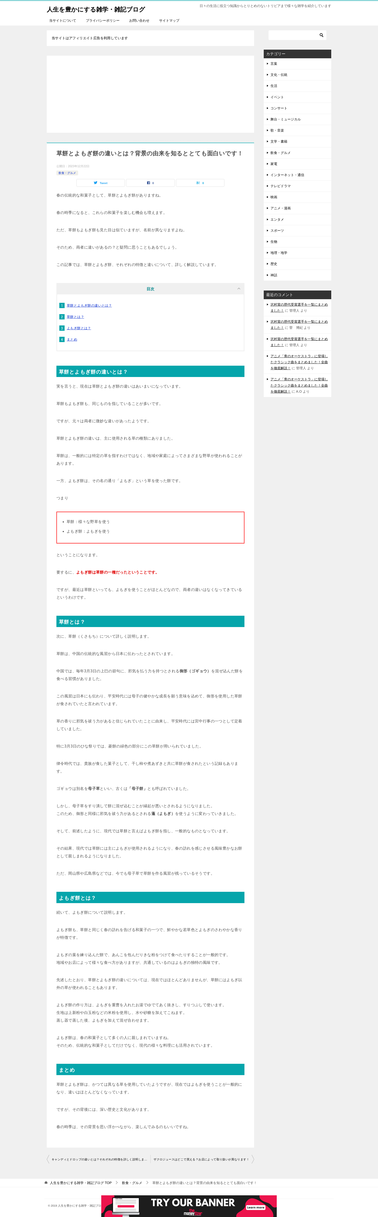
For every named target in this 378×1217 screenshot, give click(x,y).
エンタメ (277, 219)
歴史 (273, 264)
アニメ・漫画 (280, 208)
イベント (277, 97)
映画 (273, 197)
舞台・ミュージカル (285, 119)
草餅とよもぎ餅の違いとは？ (89, 305)
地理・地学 (278, 253)
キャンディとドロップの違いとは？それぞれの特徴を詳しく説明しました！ (101, 1159)
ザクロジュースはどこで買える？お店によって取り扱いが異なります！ (201, 1159)
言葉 (273, 64)
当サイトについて (62, 20)
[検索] (297, 35)
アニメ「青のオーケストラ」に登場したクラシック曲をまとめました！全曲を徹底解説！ (299, 362)
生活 (273, 86)
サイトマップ (169, 20)
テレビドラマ (280, 186)
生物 (273, 242)
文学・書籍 (278, 141)
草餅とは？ (75, 317)
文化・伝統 (278, 75)
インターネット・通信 (287, 175)
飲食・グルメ (67, 173)
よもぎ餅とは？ (79, 328)
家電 (273, 164)
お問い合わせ (139, 20)
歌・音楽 (277, 130)
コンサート (278, 108)
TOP (81, 1183)
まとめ (72, 339)
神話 (273, 275)
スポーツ (277, 230)
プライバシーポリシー (103, 20)
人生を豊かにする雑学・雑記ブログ (105, 8)
